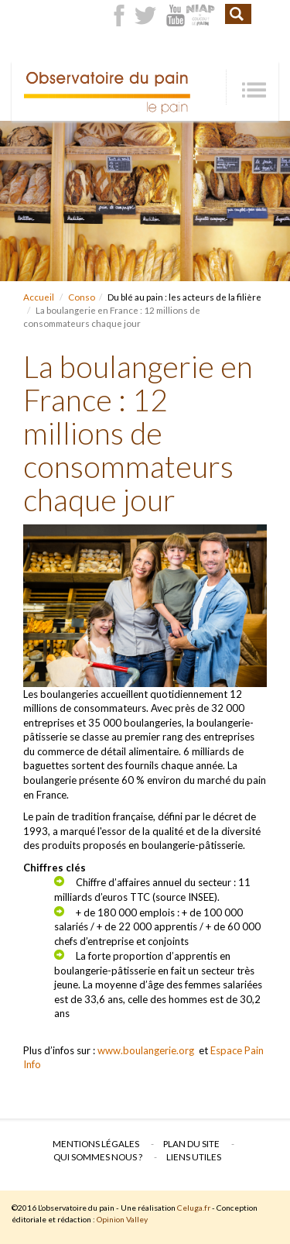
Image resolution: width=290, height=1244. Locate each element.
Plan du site (191, 1143)
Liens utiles (193, 1156)
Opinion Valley (122, 1219)
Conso (81, 296)
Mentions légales (96, 1143)
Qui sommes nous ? (97, 1156)
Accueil (38, 296)
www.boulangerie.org (145, 1050)
